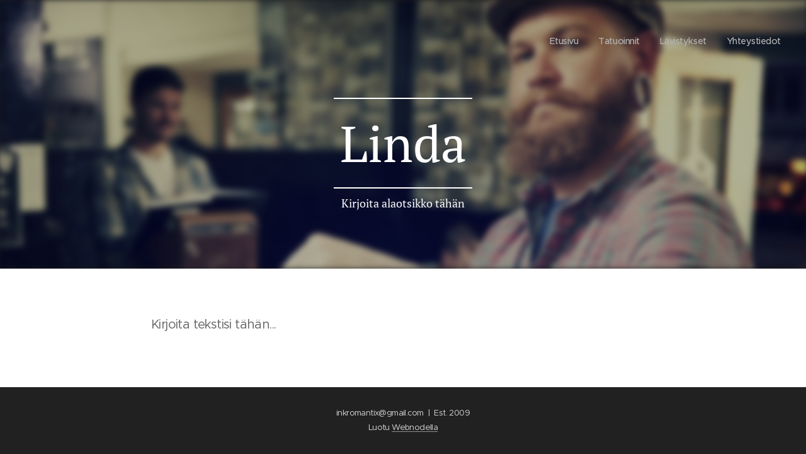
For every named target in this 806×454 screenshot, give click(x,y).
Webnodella (415, 427)
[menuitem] (557, 41)
